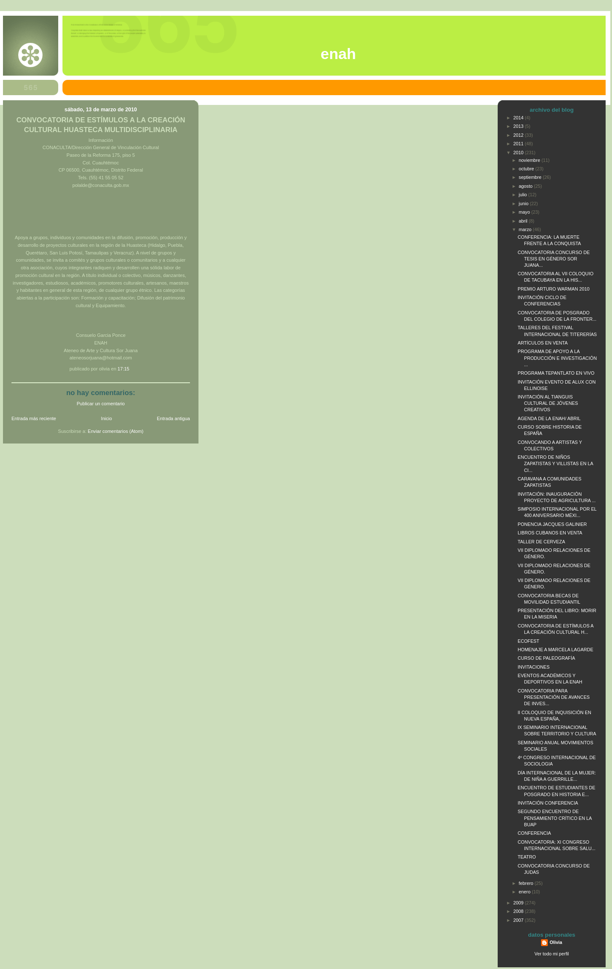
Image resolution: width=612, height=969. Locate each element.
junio (524, 203)
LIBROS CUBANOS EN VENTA (550, 532)
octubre (527, 168)
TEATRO (527, 856)
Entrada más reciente (33, 418)
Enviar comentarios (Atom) (116, 431)
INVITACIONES (534, 667)
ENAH (338, 53)
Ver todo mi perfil (552, 953)
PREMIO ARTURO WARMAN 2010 (553, 288)
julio (523, 194)
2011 (519, 143)
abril (524, 220)
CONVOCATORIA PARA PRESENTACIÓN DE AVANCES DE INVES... (554, 697)
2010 (519, 152)
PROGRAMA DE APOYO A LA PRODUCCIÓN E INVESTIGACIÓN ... (557, 358)
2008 (519, 911)
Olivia (556, 942)
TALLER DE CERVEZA (541, 541)
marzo (526, 229)
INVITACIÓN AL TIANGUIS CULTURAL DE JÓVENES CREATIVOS (548, 403)
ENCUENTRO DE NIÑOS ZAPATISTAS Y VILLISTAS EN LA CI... (555, 463)
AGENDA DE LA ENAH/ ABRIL (549, 418)
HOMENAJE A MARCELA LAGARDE (555, 649)
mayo (525, 212)
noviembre (530, 160)
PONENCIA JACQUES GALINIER (552, 524)
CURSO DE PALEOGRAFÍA (546, 658)
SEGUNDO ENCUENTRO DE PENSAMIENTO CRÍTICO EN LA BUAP (555, 818)
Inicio (106, 418)
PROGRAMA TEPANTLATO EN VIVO (556, 373)
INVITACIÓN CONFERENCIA (548, 802)
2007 (519, 920)
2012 (519, 135)
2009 (519, 902)
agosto (526, 186)
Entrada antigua (173, 418)
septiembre (531, 177)
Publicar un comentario (101, 403)
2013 (519, 126)
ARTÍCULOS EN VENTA (543, 342)
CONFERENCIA (534, 833)
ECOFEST (528, 641)
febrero (527, 883)
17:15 (124, 368)
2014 (519, 117)
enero (525, 891)
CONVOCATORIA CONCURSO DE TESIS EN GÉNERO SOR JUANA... (554, 259)
